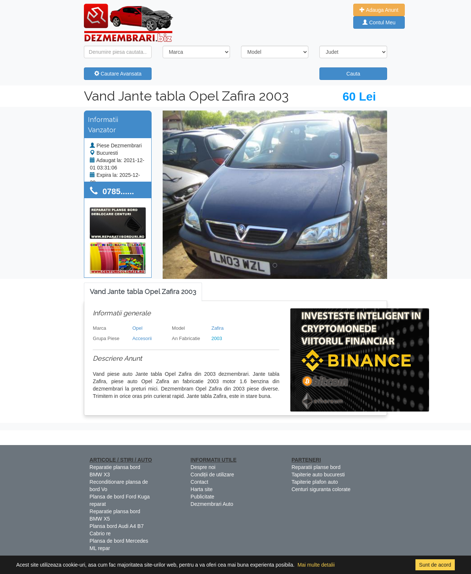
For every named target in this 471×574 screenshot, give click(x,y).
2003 (216, 338)
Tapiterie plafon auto (314, 482)
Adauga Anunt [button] (379, 10)
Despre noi (203, 467)
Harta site (202, 489)
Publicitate (203, 497)
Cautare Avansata (118, 74)
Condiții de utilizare (212, 474)
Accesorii (142, 338)
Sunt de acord (435, 565)
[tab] (143, 292)
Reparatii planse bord (315, 467)
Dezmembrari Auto (212, 504)
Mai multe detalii (315, 565)
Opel (137, 328)
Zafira (217, 328)
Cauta (353, 74)
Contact (199, 482)
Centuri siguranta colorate (320, 489)
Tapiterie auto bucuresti (318, 474)
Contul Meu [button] (378, 22)
